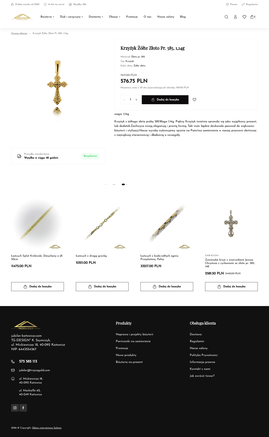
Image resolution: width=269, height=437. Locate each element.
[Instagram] (15, 408)
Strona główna (19, 33)
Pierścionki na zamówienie (133, 341)
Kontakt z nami (200, 369)
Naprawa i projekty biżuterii (134, 334)
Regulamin (250, 4)
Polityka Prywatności (204, 355)
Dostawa (196, 334)
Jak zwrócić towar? (202, 376)
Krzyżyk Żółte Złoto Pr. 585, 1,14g (50, 33)
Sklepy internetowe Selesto (46, 428)
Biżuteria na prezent (129, 362)
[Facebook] (23, 408)
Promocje (122, 348)
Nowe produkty (126, 355)
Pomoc (231, 4)
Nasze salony (199, 348)
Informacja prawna (202, 362)
